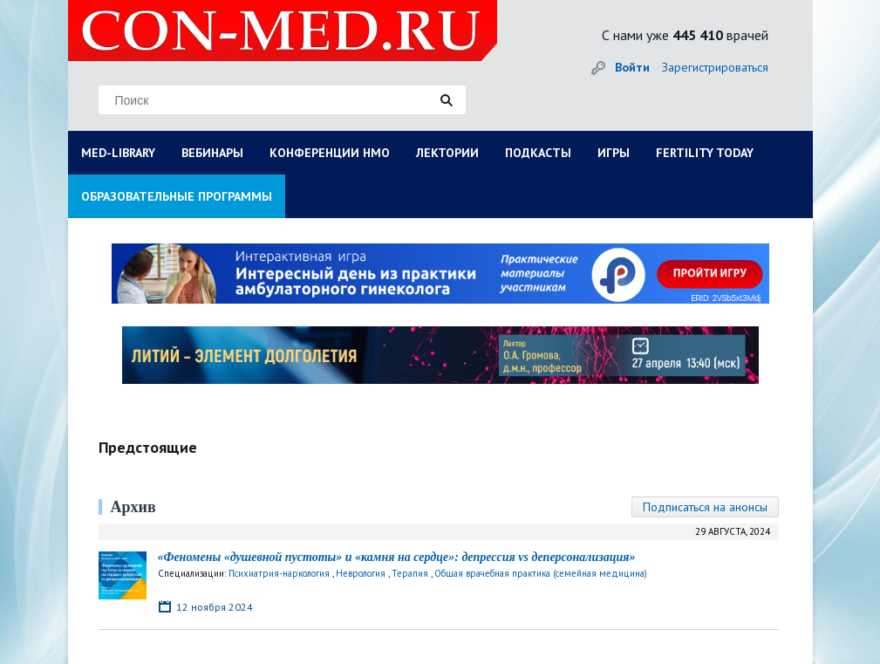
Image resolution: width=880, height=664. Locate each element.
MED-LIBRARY (118, 153)
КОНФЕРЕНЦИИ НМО (329, 153)
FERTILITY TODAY (705, 153)
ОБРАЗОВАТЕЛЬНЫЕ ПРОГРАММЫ (176, 196)
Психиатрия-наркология (279, 573)
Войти (632, 67)
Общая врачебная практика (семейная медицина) (540, 573)
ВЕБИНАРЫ (212, 153)
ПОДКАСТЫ (538, 153)
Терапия (410, 573)
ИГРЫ (613, 153)
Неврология (360, 573)
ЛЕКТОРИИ (447, 153)
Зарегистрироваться (715, 67)
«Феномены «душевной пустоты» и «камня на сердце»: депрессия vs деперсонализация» (397, 557)
